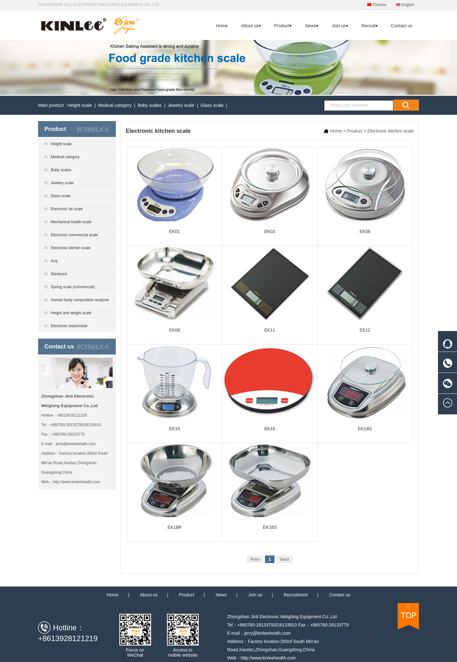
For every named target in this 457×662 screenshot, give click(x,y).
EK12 (365, 290)
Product (354, 130)
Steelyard (59, 274)
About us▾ (251, 25)
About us (148, 594)
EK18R (174, 487)
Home (222, 25)
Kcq (54, 261)
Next (284, 559)
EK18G (365, 388)
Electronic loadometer (69, 326)
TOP (408, 616)
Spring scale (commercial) (73, 287)
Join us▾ (340, 25)
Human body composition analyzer (80, 300)
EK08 (174, 290)
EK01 (174, 191)
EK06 (365, 191)
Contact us (401, 25)
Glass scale (212, 105)
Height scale (80, 105)
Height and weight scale (71, 313)
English (405, 5)
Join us (255, 594)
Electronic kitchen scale (70, 248)
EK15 (174, 388)
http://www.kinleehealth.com (76, 482)
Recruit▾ (369, 25)
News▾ (311, 25)
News (221, 594)
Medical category (115, 105)
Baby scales (150, 105)
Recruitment (296, 594)
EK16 (269, 388)
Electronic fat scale (67, 209)
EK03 (269, 191)
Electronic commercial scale (74, 235)
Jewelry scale (181, 105)
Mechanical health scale (71, 222)
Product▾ (283, 25)
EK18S (269, 487)
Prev (255, 559)
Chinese (376, 5)
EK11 (269, 290)
